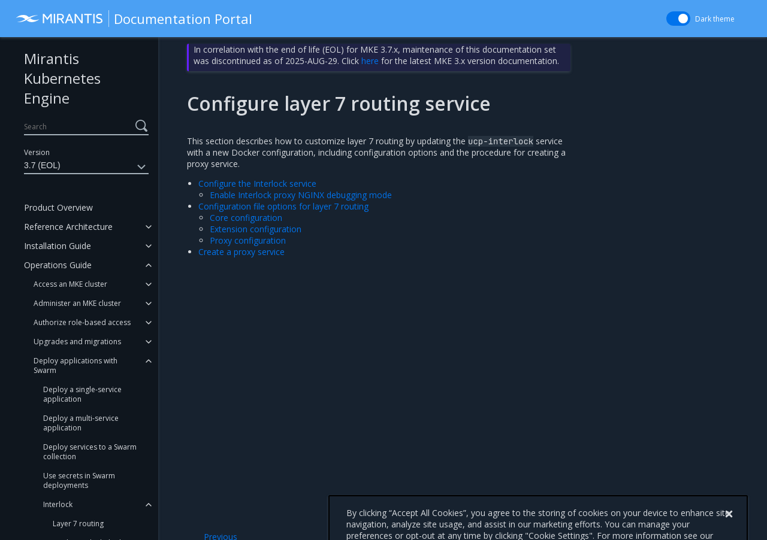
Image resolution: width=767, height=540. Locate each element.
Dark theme (715, 19)
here (370, 60)
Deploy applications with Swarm (75, 365)
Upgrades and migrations (77, 341)
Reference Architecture (68, 226)
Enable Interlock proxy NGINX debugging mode (301, 195)
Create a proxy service (241, 251)
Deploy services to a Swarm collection (90, 452)
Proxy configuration (248, 240)
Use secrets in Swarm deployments (79, 480)
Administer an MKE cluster (77, 303)
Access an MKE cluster (70, 284)
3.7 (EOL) (86, 167)
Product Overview (58, 207)
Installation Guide (57, 245)
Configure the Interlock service (257, 183)
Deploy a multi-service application (81, 423)
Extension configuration (255, 229)
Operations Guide (58, 265)
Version (37, 152)
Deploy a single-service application (82, 394)
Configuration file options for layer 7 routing (283, 206)
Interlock (58, 504)
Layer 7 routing (78, 523)
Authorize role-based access (82, 322)
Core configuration (246, 217)
